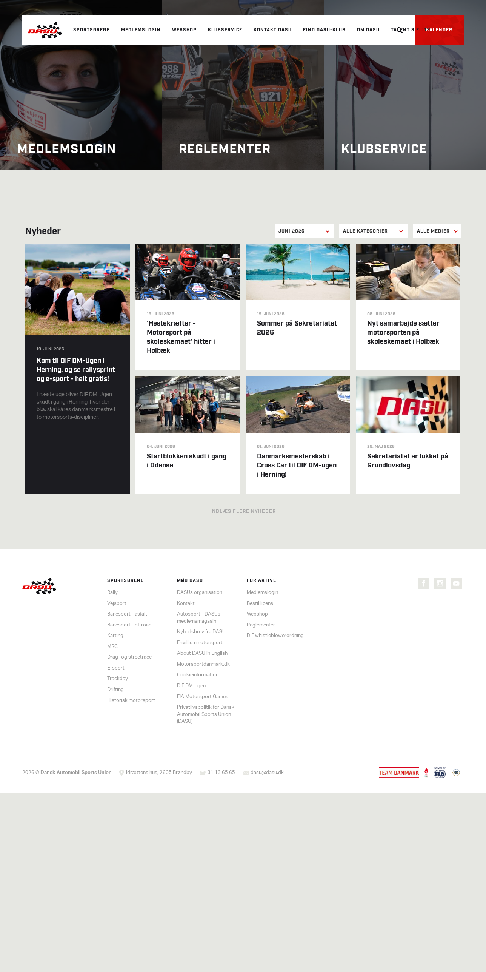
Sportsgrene (91, 30)
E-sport (116, 668)
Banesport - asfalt (127, 614)
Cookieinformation (197, 675)
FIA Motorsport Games (202, 696)
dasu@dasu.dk (267, 772)
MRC (112, 646)
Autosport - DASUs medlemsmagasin (198, 618)
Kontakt (186, 603)
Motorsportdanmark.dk (203, 664)
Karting (115, 635)
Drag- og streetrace (129, 657)
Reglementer (261, 625)
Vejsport (116, 603)
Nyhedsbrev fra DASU (201, 631)
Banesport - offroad (129, 625)
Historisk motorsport (131, 700)
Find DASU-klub (324, 30)
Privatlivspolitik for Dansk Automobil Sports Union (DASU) (205, 714)
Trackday (117, 678)
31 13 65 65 (221, 772)
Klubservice (225, 30)
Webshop (184, 30)
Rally (112, 592)
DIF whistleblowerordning (275, 635)
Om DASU (368, 30)
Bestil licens (260, 603)
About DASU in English (202, 653)
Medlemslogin (141, 30)
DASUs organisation (199, 592)
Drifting (115, 689)
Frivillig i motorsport (200, 642)
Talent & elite (410, 30)
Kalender (439, 30)
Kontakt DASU (273, 30)
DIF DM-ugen (191, 685)
